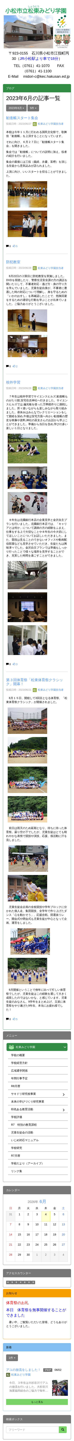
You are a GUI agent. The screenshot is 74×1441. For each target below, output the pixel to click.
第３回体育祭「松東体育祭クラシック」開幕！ (34, 682)
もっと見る (37, 1402)
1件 (12, 1357)
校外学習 (13, 382)
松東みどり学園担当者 (48, 123)
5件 (33, 108)
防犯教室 (13, 262)
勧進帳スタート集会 (22, 118)
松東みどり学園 (21, 1374)
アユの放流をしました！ (23, 1369)
